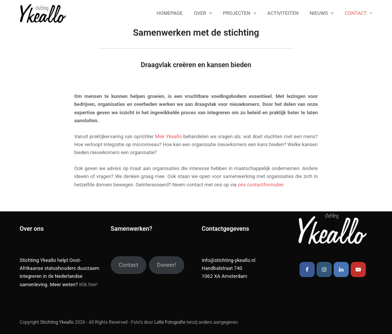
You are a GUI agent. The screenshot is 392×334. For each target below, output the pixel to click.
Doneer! (166, 265)
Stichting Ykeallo (57, 322)
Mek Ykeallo (168, 136)
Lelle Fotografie (169, 322)
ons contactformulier (260, 184)
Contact (128, 265)
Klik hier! (88, 284)
